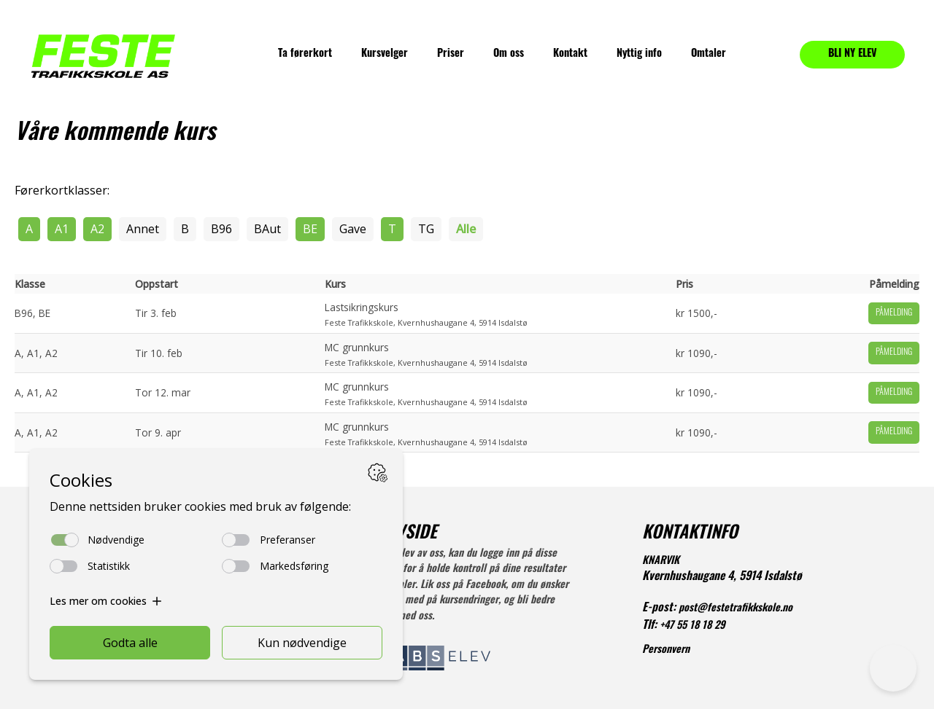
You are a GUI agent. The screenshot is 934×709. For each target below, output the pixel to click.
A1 (62, 229)
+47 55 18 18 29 (692, 626)
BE (310, 229)
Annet (142, 229)
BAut (267, 229)
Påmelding (894, 313)
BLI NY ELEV (852, 54)
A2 (97, 229)
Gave (352, 229)
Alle (466, 229)
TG (426, 229)
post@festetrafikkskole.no (735, 608)
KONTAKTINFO (690, 534)
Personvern (666, 650)
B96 (221, 229)
